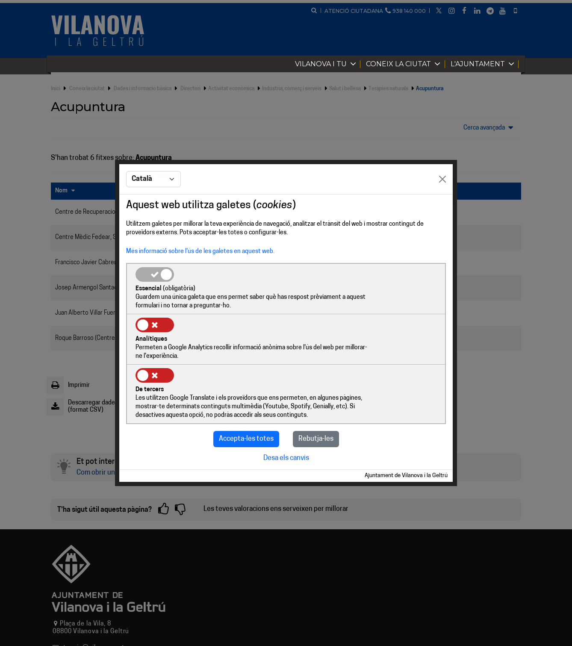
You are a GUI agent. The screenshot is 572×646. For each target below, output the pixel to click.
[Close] (442, 205)
